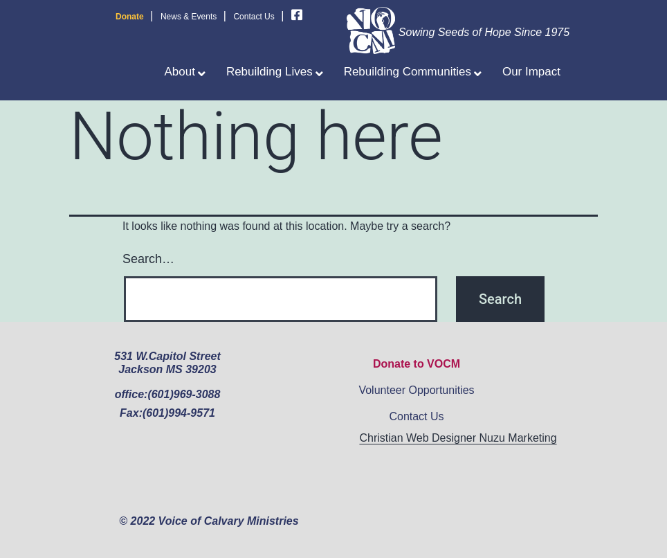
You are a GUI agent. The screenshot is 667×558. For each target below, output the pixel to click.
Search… (148, 259)
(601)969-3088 (183, 394)
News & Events (189, 16)
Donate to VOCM (416, 364)
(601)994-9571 (179, 413)
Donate (130, 16)
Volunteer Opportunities (416, 390)
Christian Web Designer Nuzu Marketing (457, 438)
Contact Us (253, 16)
